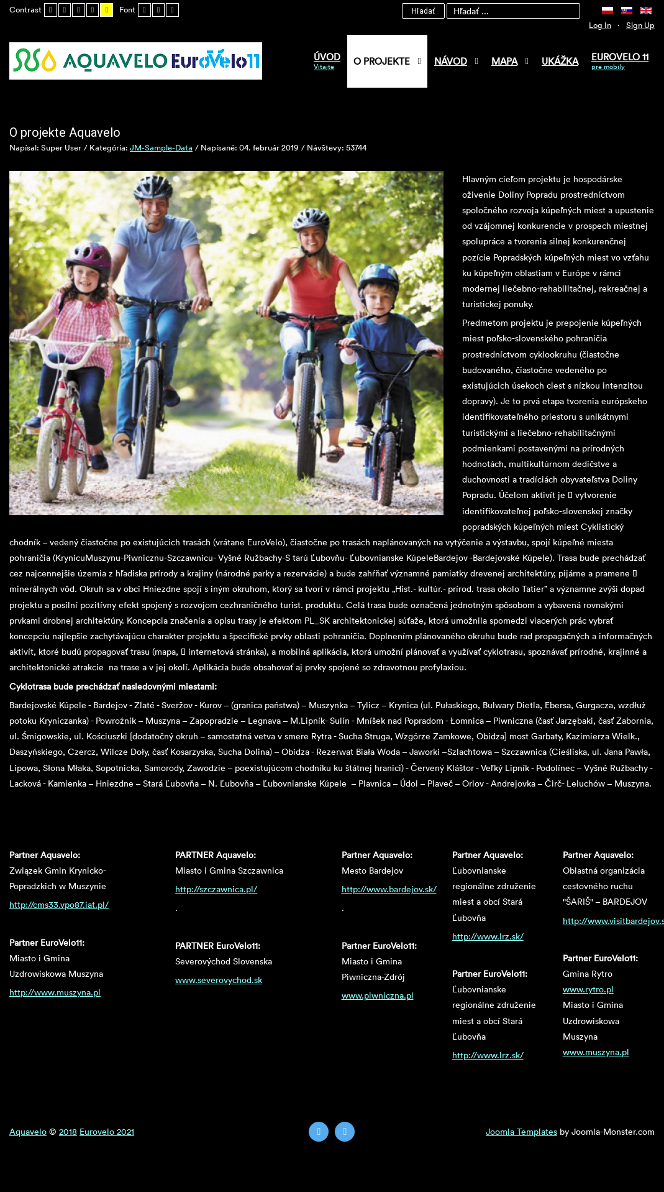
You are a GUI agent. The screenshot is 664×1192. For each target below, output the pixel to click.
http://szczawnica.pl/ (216, 889)
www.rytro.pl (588, 989)
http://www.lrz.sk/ (488, 936)
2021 (125, 1131)
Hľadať (423, 11)
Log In (600, 24)
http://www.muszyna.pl (55, 992)
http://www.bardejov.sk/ (389, 889)
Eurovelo (98, 1131)
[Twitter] (319, 1132)
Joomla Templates (521, 1131)
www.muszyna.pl (596, 1052)
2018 (68, 1131)
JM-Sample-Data (161, 147)
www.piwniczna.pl (378, 995)
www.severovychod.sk (218, 980)
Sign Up (640, 24)
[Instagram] (345, 1132)
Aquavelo (28, 1131)
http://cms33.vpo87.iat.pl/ (59, 904)
